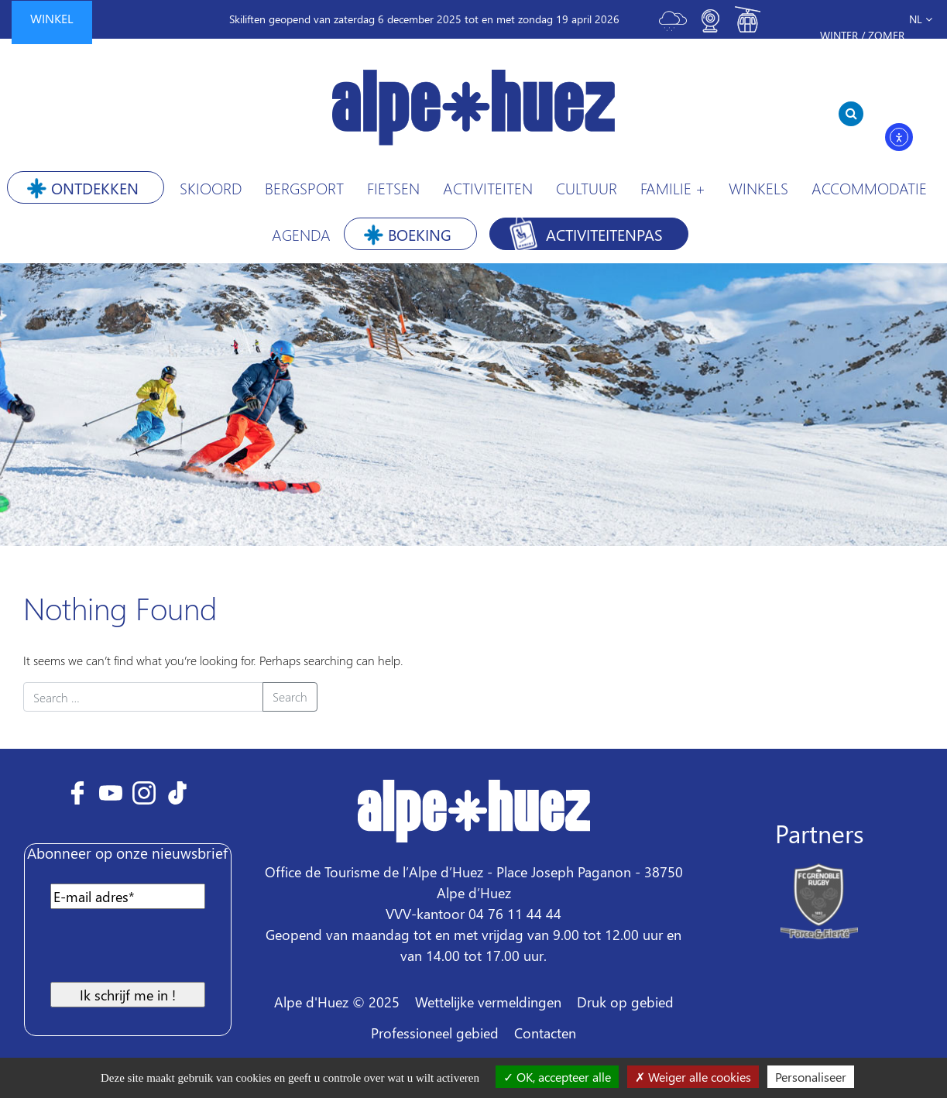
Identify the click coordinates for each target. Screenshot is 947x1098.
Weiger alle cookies (693, 1077)
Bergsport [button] (304, 187)
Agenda (301, 234)
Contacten (545, 1032)
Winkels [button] (758, 187)
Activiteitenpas (604, 234)
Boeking (419, 234)
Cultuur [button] (586, 187)
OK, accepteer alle (557, 1077)
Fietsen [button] (393, 187)
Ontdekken (95, 187)
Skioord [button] (211, 187)
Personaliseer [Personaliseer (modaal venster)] (810, 1077)
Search (290, 696)
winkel (52, 18)
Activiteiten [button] (488, 187)
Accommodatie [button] (869, 187)
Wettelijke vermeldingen (488, 1001)
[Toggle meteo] (673, 27)
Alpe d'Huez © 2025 (337, 1001)
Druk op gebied (625, 1001)
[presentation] (158, 951)
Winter (839, 35)
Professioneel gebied (435, 1032)
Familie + (672, 187)
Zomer (886, 35)
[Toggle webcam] (710, 27)
